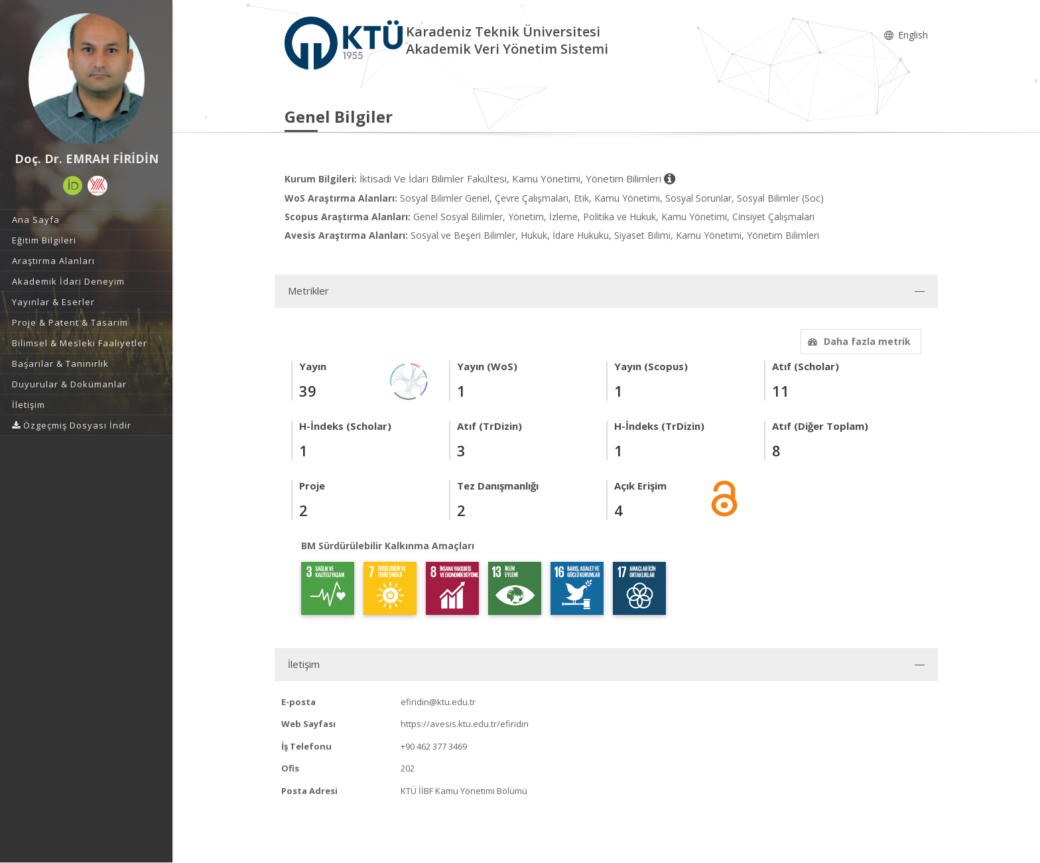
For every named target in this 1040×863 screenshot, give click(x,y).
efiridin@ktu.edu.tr (438, 702)
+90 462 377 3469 (434, 746)
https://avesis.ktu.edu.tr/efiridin (465, 724)
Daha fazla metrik (858, 341)
